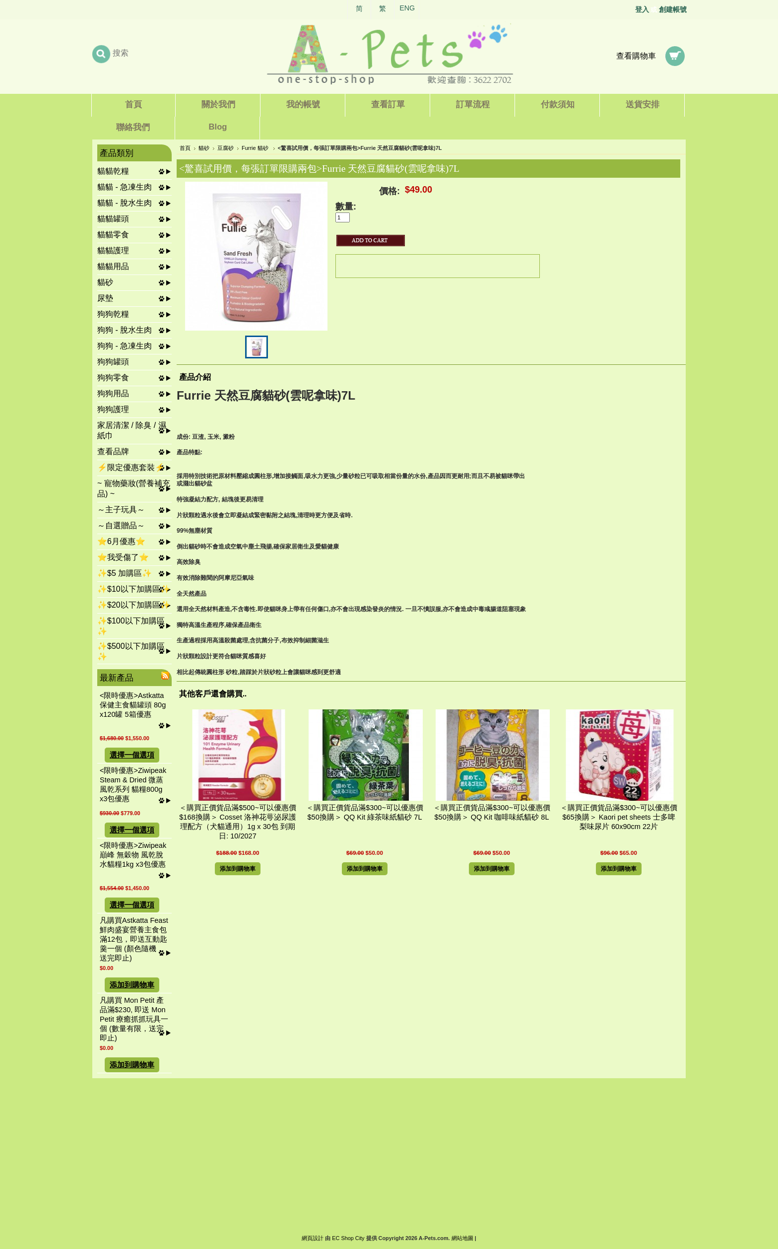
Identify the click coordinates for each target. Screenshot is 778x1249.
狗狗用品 (113, 393)
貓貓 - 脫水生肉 (124, 203)
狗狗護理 (113, 409)
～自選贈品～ (121, 525)
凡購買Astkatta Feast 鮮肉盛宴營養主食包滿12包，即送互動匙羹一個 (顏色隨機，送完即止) (134, 939)
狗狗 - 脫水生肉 (124, 330)
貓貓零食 (113, 234)
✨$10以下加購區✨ (133, 589)
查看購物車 (636, 56)
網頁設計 (313, 1238)
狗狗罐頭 (113, 361)
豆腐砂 (225, 148)
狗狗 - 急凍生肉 (124, 346)
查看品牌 (113, 451)
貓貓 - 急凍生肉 (124, 187)
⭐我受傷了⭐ (123, 557)
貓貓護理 (113, 250)
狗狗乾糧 (113, 314)
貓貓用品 (113, 266)
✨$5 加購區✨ (124, 573)
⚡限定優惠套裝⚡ (131, 467)
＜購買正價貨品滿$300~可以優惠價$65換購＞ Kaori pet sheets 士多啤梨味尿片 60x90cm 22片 (618, 817)
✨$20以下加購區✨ (133, 605)
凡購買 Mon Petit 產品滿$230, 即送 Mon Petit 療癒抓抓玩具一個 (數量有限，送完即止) (134, 1019)
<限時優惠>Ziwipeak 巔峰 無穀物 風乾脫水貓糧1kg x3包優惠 (133, 854)
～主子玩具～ (121, 509)
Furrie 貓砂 (256, 148)
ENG (407, 8)
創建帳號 (673, 9)
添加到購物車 (132, 985)
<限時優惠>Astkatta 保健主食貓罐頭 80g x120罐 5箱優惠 (133, 705)
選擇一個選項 (132, 755)
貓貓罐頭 (113, 218)
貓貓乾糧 (113, 171)
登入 (642, 9)
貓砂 (105, 282)
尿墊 (105, 298)
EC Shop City (348, 1238)
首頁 (185, 148)
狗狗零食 (113, 377)
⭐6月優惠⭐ (121, 541)
